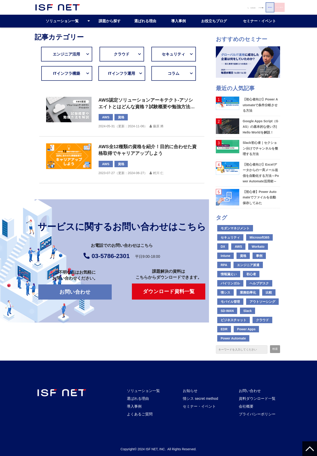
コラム (178, 73)
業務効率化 (248, 292)
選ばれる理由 (145, 21)
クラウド (126, 54)
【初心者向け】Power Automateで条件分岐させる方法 (260, 104)
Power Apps (246, 329)
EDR (224, 329)
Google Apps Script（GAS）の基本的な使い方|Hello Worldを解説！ (260, 126)
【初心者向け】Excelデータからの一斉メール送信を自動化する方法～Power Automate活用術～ (261, 173)
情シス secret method (200, 398)
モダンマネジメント (235, 228)
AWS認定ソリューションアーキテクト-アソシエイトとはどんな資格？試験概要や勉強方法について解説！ (146, 103)
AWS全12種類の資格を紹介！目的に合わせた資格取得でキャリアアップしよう (147, 150)
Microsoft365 (259, 237)
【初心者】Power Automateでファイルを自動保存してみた (259, 197)
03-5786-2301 (131, 7)
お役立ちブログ (214, 21)
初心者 (251, 274)
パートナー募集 (166, 7)
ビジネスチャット (233, 320)
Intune (225, 256)
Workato (258, 246)
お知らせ (190, 391)
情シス (225, 292)
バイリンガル (230, 283)
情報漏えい (229, 274)
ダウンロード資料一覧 (259, 7)
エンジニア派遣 (248, 265)
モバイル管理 (230, 301)
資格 (121, 117)
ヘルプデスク (259, 283)
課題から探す (110, 21)
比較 (269, 292)
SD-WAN (227, 311)
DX (223, 246)
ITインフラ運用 (123, 73)
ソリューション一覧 (62, 21)
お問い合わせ (210, 7)
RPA (224, 265)
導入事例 (178, 21)
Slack (247, 311)
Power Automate (233, 338)
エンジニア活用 (72, 54)
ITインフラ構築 (72, 73)
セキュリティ (175, 54)
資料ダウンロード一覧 (257, 398)
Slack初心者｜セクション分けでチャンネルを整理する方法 (260, 148)
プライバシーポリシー (257, 414)
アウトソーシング (262, 301)
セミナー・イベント (259, 21)
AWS (105, 117)
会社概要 (246, 406)
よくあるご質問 (140, 414)
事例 (259, 256)
